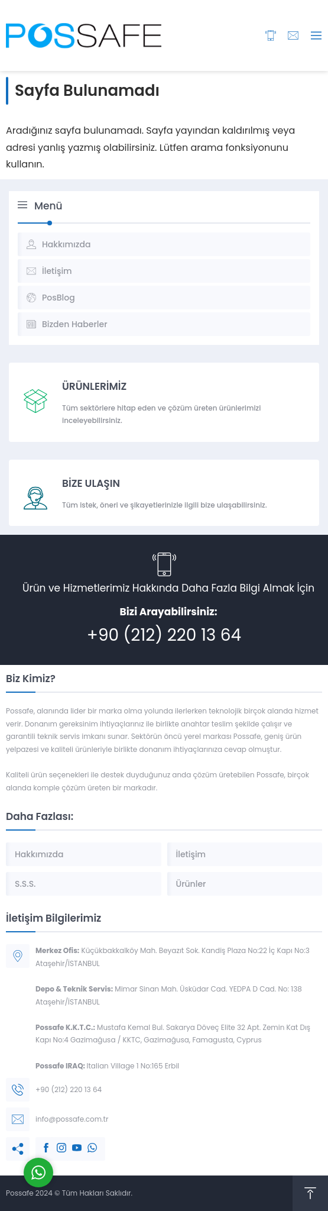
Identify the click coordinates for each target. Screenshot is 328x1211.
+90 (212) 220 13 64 (164, 635)
